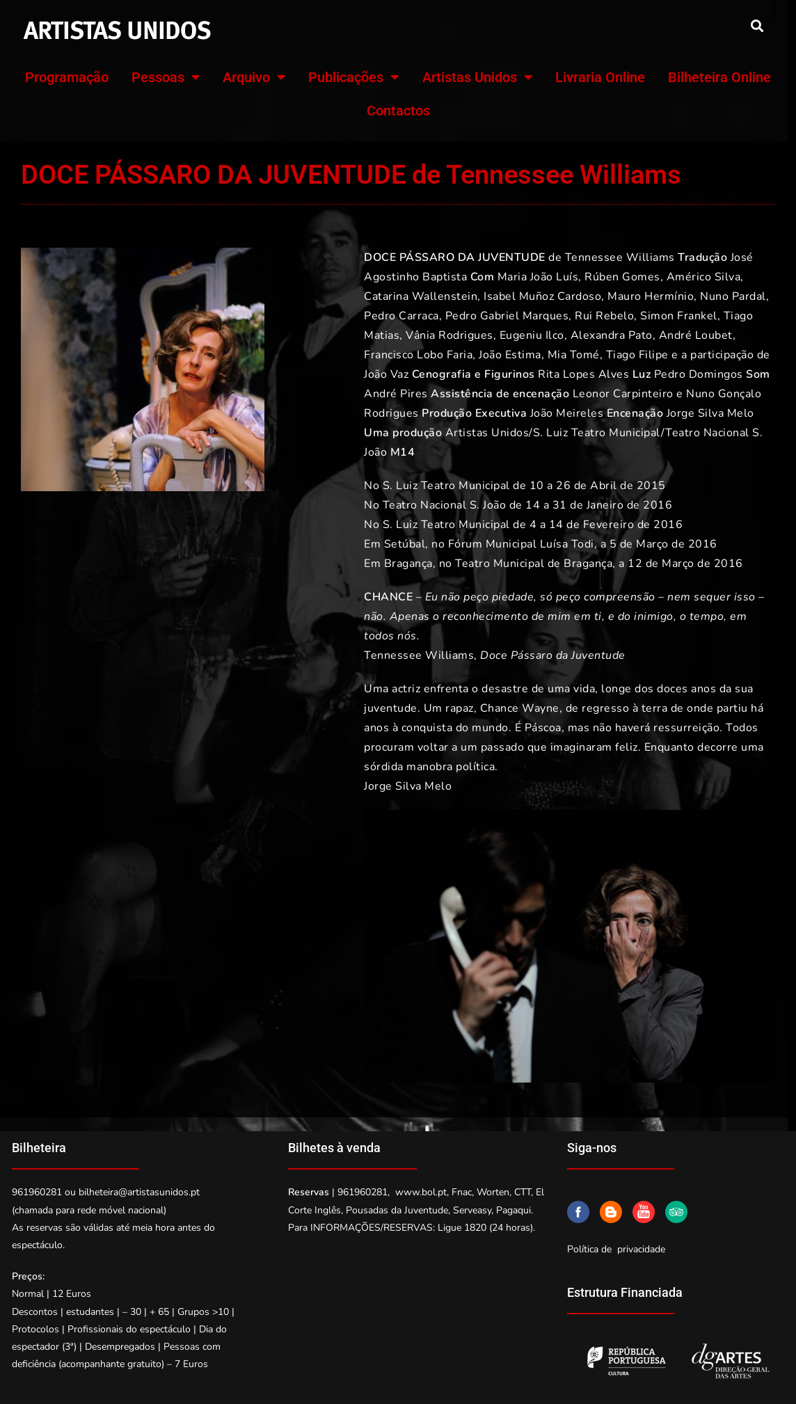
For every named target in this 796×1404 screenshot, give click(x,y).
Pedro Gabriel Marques (507, 316)
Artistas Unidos (477, 77)
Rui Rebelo (604, 316)
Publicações (353, 77)
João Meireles (567, 413)
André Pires (396, 393)
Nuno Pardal (733, 296)
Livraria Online (600, 77)
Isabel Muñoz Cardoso (542, 296)
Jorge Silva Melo (710, 413)
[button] (756, 25)
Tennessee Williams (620, 257)
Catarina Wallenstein (420, 296)
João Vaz (386, 374)
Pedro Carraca (401, 316)
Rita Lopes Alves (583, 374)
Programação (67, 77)
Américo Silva (704, 277)
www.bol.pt (421, 1192)
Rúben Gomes (622, 277)
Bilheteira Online (719, 77)
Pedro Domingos (698, 374)
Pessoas (166, 77)
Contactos (398, 110)
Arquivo (254, 77)
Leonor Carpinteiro (623, 393)
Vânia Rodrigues (449, 335)
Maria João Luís (538, 277)
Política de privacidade (616, 1249)
